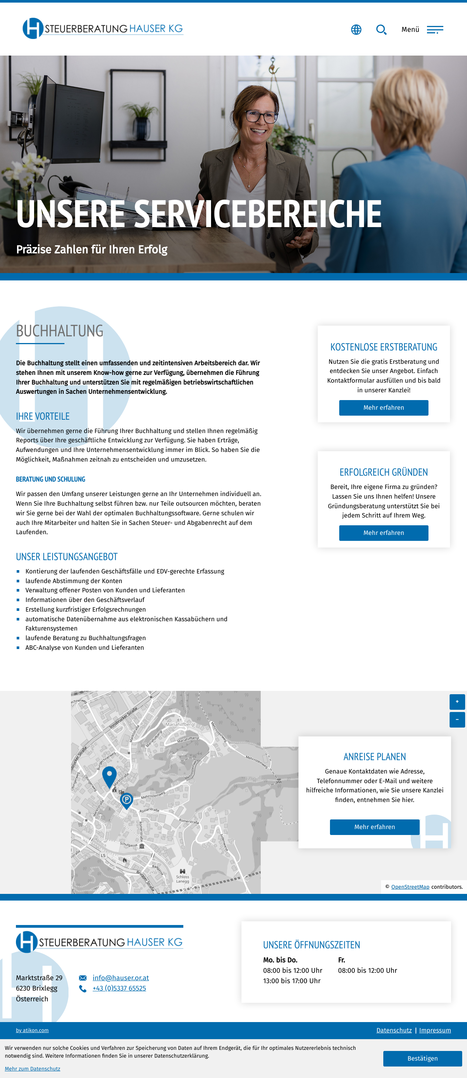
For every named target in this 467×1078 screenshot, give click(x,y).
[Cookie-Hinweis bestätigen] (422, 1059)
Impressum (435, 1030)
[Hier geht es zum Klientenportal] (356, 29)
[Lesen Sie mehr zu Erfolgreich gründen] (383, 533)
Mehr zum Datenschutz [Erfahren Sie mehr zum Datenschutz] (32, 1068)
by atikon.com (32, 1030)
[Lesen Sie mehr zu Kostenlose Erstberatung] (383, 408)
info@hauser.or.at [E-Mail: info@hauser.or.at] (121, 978)
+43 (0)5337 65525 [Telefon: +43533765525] (119, 988)
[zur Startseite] (102, 27)
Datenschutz (394, 1030)
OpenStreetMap (410, 887)
